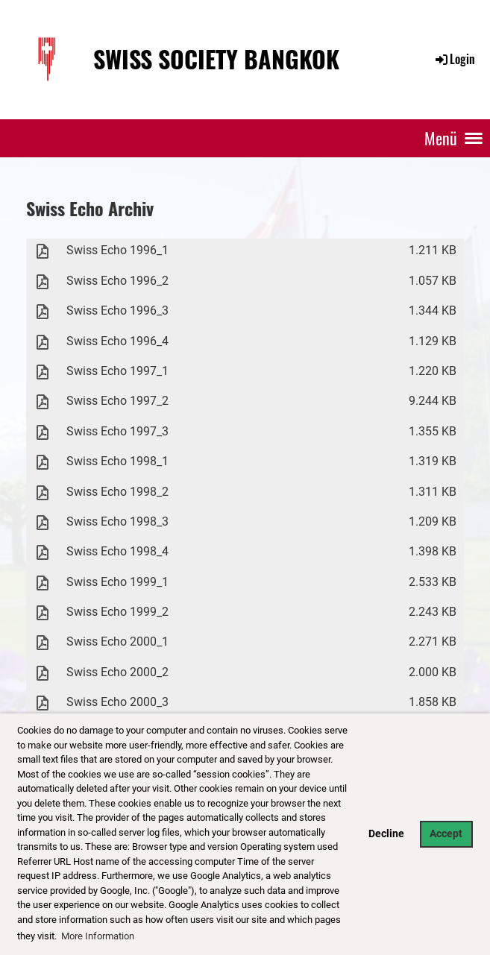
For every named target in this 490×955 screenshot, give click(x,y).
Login (454, 59)
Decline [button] (386, 834)
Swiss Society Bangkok (216, 59)
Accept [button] (446, 834)
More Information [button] (97, 936)
